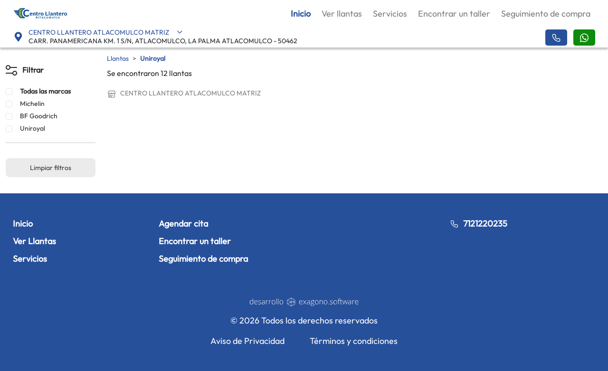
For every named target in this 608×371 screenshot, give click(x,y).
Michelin (32, 103)
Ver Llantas (34, 241)
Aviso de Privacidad (247, 340)
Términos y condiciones (354, 340)
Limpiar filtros (50, 167)
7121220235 (478, 223)
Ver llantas (342, 13)
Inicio (301, 13)
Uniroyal (32, 128)
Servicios (390, 13)
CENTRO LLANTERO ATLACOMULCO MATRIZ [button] (105, 32)
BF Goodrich (38, 116)
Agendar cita (183, 223)
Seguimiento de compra (545, 13)
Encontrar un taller (454, 13)
